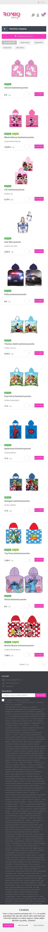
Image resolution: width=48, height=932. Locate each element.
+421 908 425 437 (12, 683)
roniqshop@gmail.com (13, 680)
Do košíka (39, 94)
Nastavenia (39, 925)
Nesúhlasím (23, 925)
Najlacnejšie (24, 42)
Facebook (9, 686)
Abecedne (20, 47)
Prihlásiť (41, 695)
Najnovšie (7, 47)
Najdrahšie (39, 42)
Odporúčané (9, 42)
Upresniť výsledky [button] (24, 36)
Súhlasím (8, 925)
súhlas (34, 913)
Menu (41, 2)
